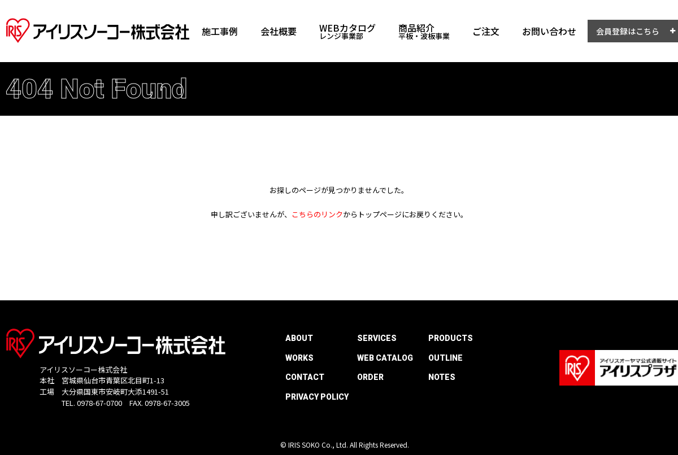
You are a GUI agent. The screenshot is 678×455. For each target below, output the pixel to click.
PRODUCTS (450, 338)
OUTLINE (445, 357)
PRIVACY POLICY (317, 396)
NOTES (441, 377)
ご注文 (485, 31)
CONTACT (304, 377)
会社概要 (278, 31)
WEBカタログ (347, 31)
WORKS (299, 357)
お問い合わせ (549, 31)
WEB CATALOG (385, 357)
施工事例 (220, 31)
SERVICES (377, 338)
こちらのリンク (317, 214)
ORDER (370, 377)
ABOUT (299, 338)
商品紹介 (424, 31)
